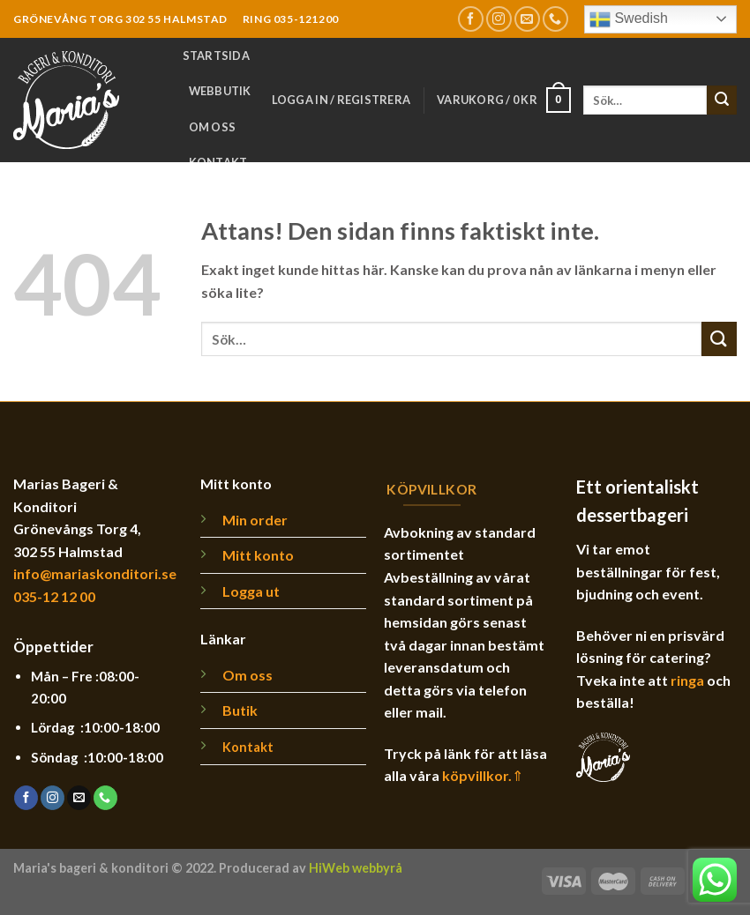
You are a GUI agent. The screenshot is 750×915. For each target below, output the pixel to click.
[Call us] (555, 19)
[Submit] (722, 100)
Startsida (216, 55)
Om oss (212, 127)
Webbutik (220, 91)
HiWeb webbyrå (355, 867)
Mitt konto (258, 555)
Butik (240, 710)
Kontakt (218, 162)
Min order (255, 519)
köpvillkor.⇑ (482, 775)
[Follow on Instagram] (499, 19)
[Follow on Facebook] (471, 19)
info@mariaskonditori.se (94, 573)
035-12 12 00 (54, 596)
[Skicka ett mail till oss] (527, 19)
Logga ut (251, 591)
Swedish (628, 19)
